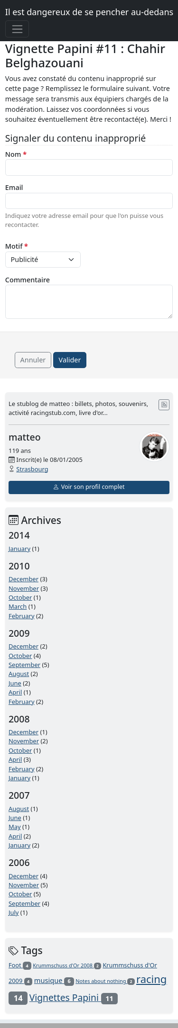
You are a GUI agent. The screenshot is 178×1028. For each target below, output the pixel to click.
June (15, 683)
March (18, 606)
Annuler (33, 359)
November (24, 588)
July (14, 912)
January (19, 548)
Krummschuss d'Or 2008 (67, 965)
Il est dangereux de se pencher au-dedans (89, 12)
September (24, 664)
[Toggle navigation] (17, 28)
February (22, 616)
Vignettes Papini (73, 997)
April (15, 692)
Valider (70, 359)
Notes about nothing (104, 980)
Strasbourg (32, 469)
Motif (16, 246)
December (23, 579)
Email (14, 187)
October (20, 597)
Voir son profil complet (88, 487)
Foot (20, 965)
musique (54, 980)
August (19, 673)
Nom (16, 154)
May (15, 826)
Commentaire (27, 279)
